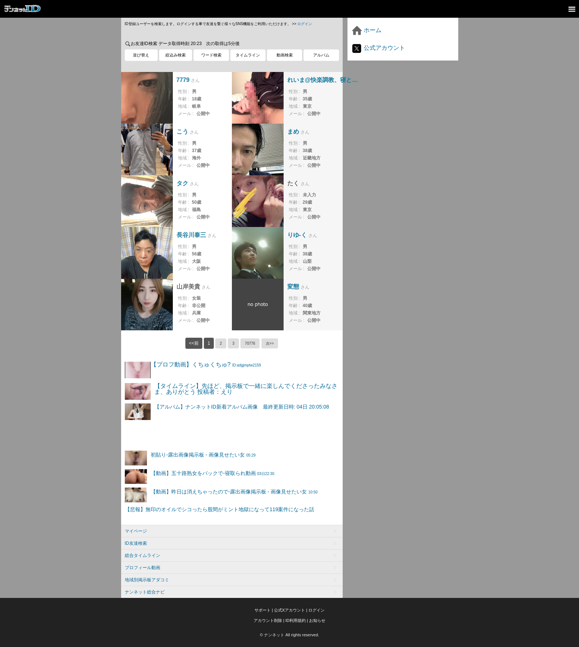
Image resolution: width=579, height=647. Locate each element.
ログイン (304, 24)
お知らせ (317, 620)
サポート (262, 610)
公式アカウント (378, 48)
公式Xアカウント (289, 610)
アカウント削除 (268, 620)
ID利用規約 (295, 620)
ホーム (366, 30)
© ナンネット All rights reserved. (289, 635)
